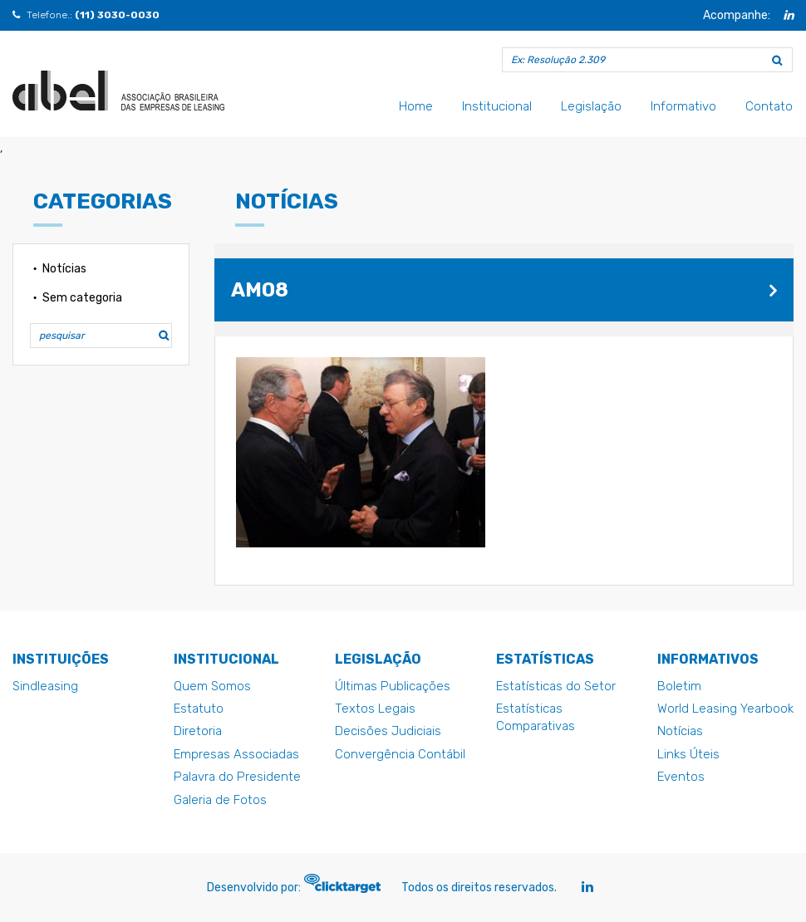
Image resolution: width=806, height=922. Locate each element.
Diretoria (198, 730)
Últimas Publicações (392, 686)
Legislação (591, 106)
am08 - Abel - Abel (118, 90)
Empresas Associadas (236, 754)
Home (416, 106)
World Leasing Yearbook (725, 708)
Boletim (679, 686)
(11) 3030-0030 (117, 15)
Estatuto (199, 708)
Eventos (681, 776)
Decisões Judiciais (388, 730)
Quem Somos (212, 686)
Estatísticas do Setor (556, 686)
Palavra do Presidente (237, 776)
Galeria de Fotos (220, 799)
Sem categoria (82, 298)
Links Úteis (688, 754)
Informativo (683, 106)
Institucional (497, 106)
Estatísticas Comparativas (535, 717)
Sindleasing (45, 686)
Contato (769, 106)
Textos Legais (375, 708)
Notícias (64, 269)
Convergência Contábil (400, 754)
